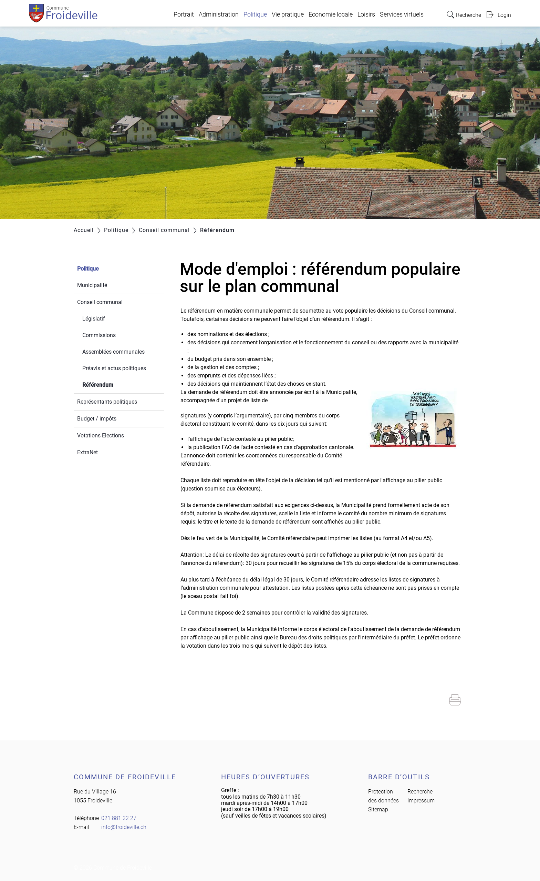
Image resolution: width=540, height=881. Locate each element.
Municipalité (92, 285)
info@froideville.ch (123, 827)
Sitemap (378, 809)
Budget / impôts (96, 418)
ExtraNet (87, 452)
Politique (255, 14)
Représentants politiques (107, 401)
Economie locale (331, 14)
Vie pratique (288, 14)
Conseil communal (100, 302)
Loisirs (366, 14)
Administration (219, 14)
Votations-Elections (100, 435)
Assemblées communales (113, 351)
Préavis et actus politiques (114, 368)
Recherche (420, 791)
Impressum (421, 800)
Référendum (114, 384)
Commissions (99, 335)
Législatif (93, 318)
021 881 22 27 (118, 818)
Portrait (184, 14)
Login (504, 15)
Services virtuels (402, 14)
